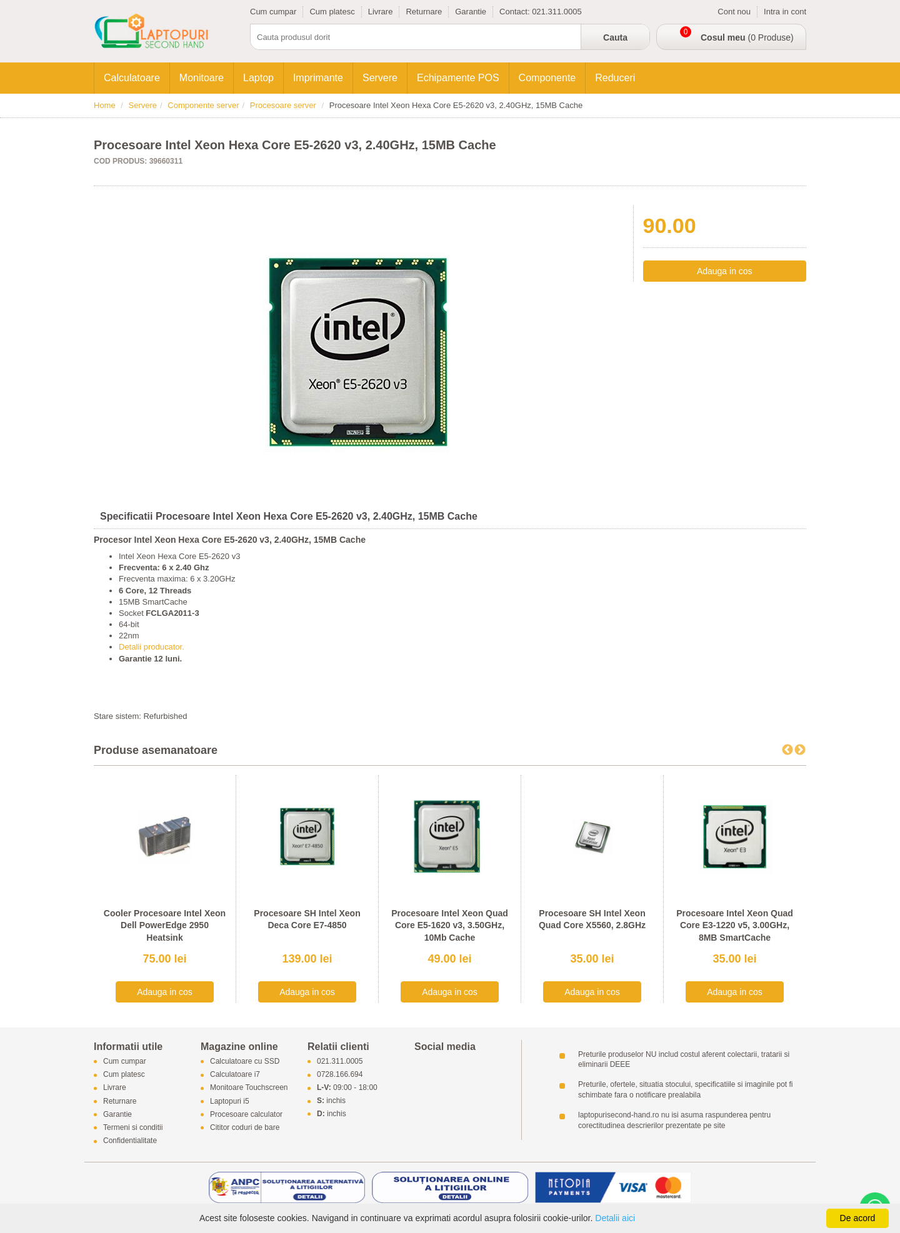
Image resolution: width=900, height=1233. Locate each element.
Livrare (380, 11)
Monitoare (201, 77)
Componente (547, 77)
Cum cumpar (273, 11)
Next (800, 750)
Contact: (515, 11)
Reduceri (615, 77)
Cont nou (734, 11)
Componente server (203, 105)
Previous (787, 750)
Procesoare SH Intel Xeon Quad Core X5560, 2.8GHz (592, 919)
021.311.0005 (557, 11)
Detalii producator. (151, 646)
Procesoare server (283, 105)
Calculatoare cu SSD (244, 1061)
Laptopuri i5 (229, 1101)
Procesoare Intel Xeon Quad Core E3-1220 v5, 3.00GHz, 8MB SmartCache (734, 925)
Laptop (258, 77)
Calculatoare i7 (235, 1075)
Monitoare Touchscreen (249, 1088)
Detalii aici (615, 1218)
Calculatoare (132, 77)
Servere (380, 77)
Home (105, 105)
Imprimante (318, 77)
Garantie (470, 11)
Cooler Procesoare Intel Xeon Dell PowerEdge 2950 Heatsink (165, 925)
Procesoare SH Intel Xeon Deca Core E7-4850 (307, 919)
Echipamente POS (458, 77)
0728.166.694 (339, 1075)
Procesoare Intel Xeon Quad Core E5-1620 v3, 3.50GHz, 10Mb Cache (449, 925)
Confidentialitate (130, 1141)
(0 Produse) (747, 37)
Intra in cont (785, 11)
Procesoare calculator (246, 1114)
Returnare (424, 11)
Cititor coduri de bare (244, 1128)
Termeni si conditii (132, 1128)
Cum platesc (331, 11)
